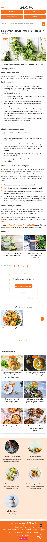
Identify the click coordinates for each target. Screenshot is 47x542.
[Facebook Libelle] (27, 523)
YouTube (32, 225)
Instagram (19, 225)
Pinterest (26, 225)
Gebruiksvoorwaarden (13, 529)
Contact (43, 529)
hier (2, 172)
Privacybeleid (23, 292)
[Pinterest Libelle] (36, 523)
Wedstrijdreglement (18, 532)
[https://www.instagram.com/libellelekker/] (30, 523)
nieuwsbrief (8, 227)
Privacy (4, 529)
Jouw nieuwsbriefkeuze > (23, 286)
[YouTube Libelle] (33, 523)
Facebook (12, 225)
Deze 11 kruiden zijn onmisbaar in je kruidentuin (35, 255)
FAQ (9, 532)
